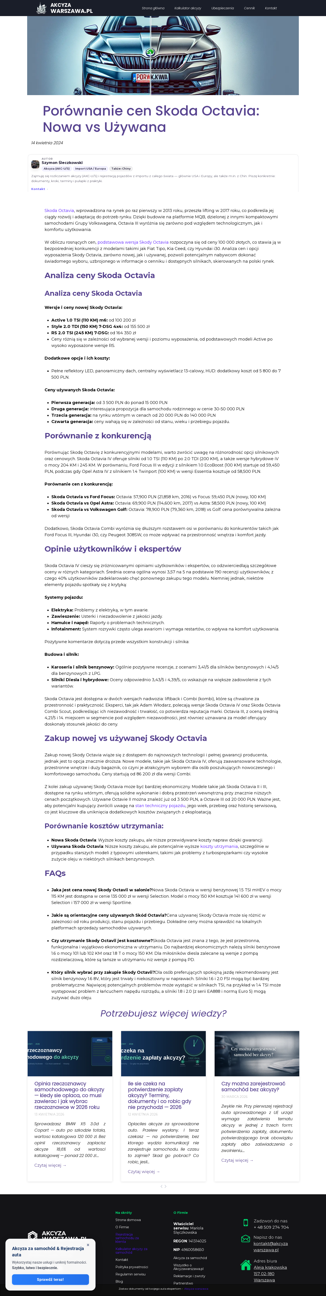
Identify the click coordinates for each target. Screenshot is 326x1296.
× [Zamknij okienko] (88, 1245)
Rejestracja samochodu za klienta (127, 1238)
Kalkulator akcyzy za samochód (131, 1251)
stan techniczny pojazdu (160, 805)
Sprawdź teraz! (50, 1279)
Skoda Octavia (59, 210)
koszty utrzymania (219, 846)
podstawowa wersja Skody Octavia (133, 242)
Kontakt (38, 189)
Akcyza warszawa (196, 1288)
